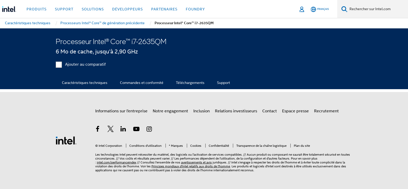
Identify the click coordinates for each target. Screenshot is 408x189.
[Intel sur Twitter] (110, 130)
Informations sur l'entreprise (121, 111)
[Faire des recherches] (344, 9)
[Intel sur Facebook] (97, 130)
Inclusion (201, 111)
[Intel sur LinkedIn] (123, 130)
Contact (269, 111)
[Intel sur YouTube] (136, 130)
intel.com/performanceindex (116, 162)
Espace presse (295, 111)
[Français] (319, 9)
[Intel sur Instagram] (149, 130)
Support (223, 82)
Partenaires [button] (164, 9)
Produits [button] (37, 9)
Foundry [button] (195, 9)
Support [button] (64, 9)
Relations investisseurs (236, 111)
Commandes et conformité (141, 82)
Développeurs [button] (127, 9)
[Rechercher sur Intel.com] (377, 9)
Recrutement (326, 111)
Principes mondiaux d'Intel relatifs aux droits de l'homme (190, 166)
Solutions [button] (93, 9)
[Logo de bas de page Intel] (66, 140)
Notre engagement (170, 111)
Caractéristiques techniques (84, 82)
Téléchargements (190, 82)
